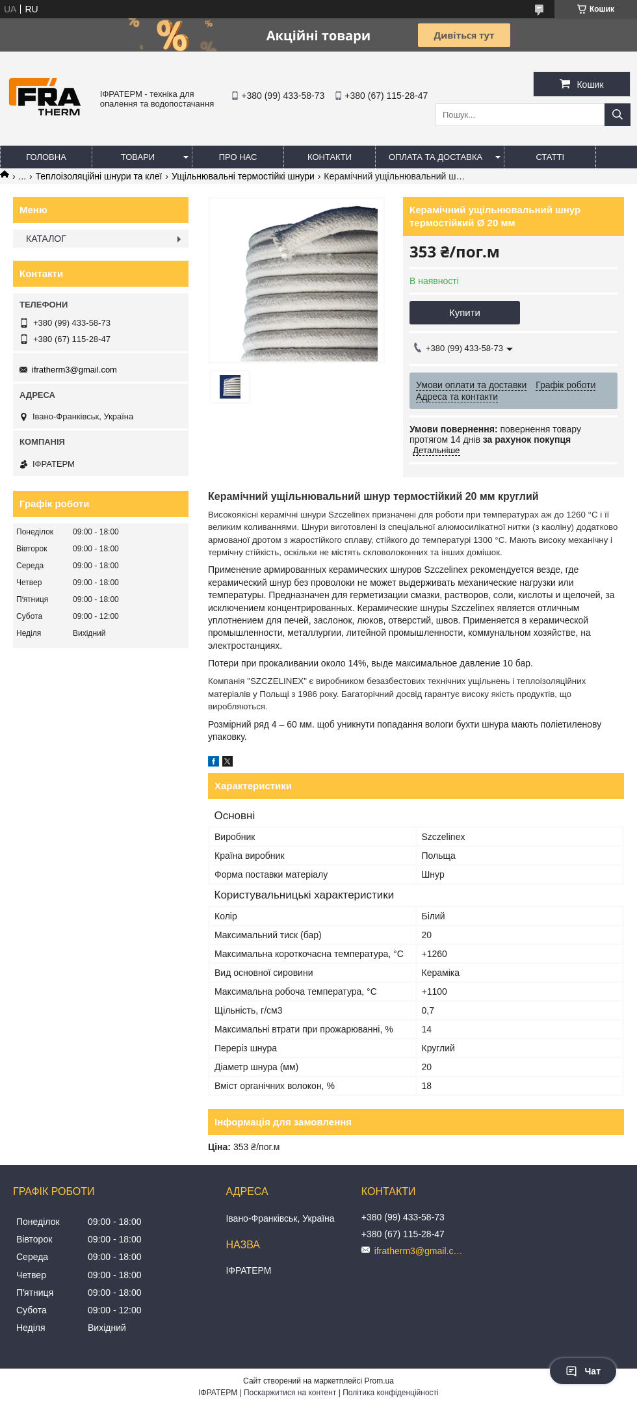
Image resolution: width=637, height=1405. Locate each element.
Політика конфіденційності (391, 1392)
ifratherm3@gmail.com (74, 369)
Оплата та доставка (435, 157)
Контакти (329, 157)
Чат (583, 1371)
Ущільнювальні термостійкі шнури (243, 176)
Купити (464, 312)
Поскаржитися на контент (290, 1392)
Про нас (238, 157)
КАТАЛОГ (46, 238)
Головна (46, 157)
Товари (138, 157)
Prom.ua (379, 1380)
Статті (550, 157)
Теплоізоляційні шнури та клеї (99, 176)
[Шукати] (617, 114)
